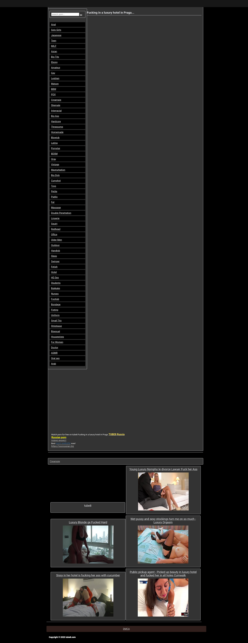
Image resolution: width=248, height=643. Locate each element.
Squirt (54, 223)
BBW (53, 89)
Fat (52, 202)
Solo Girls (56, 30)
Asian (54, 51)
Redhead (55, 229)
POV (53, 94)
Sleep (54, 256)
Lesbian (55, 78)
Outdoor (55, 245)
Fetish (54, 266)
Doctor (54, 347)
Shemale (55, 105)
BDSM (54, 153)
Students (55, 283)
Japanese (56, 35)
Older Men (56, 239)
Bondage (55, 304)
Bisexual (55, 331)
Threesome (57, 126)
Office (54, 234)
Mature (55, 83)
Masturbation (58, 169)
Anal (53, 24)
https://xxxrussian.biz (62, 446)
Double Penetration (61, 213)
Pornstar (55, 148)
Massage (56, 207)
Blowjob (55, 137)
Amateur (55, 67)
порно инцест (58, 440)
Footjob (55, 299)
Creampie (56, 99)
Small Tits (56, 320)
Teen (53, 40)
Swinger (55, 261)
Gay (53, 73)
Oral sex (55, 358)
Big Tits (55, 56)
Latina (54, 143)
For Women (57, 342)
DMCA (126, 628)
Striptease (56, 326)
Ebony (54, 62)
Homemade (57, 132)
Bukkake (55, 288)
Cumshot (56, 180)
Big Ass (55, 116)
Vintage (55, 164)
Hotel (54, 272)
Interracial (56, 110)
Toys (53, 186)
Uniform (55, 315)
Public (54, 196)
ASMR (54, 353)
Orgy (53, 159)
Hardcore (56, 121)
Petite (54, 191)
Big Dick (55, 175)
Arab (53, 363)
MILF (53, 46)
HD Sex (55, 277)
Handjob (55, 250)
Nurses (55, 293)
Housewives (57, 336)
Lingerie (55, 218)
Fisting (54, 309)
